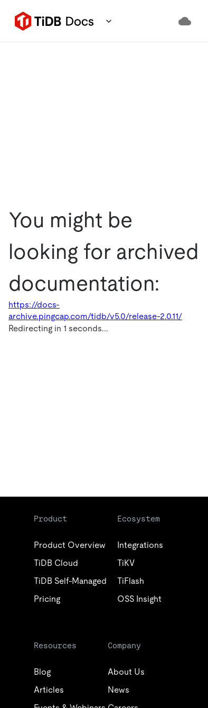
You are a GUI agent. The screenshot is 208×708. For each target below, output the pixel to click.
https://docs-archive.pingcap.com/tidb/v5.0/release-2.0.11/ (95, 310)
